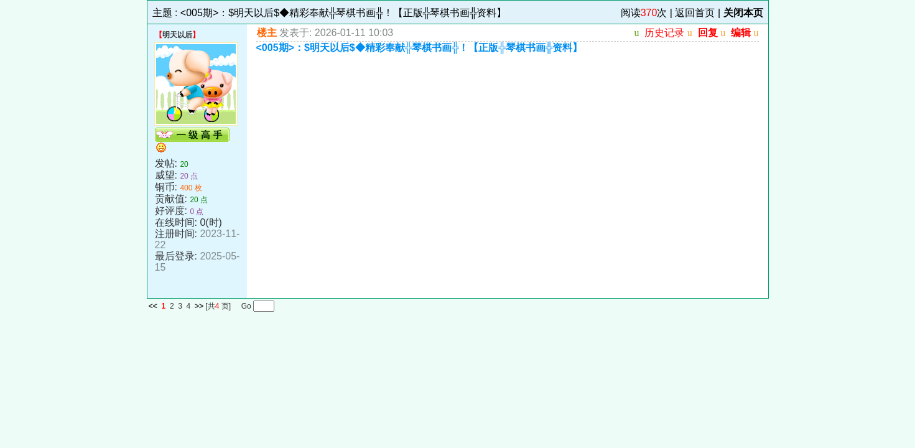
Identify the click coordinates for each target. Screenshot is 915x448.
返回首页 (695, 12)
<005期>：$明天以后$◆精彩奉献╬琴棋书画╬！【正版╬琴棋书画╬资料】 (343, 12)
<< (153, 306)
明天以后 (177, 34)
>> (199, 306)
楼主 (267, 32)
